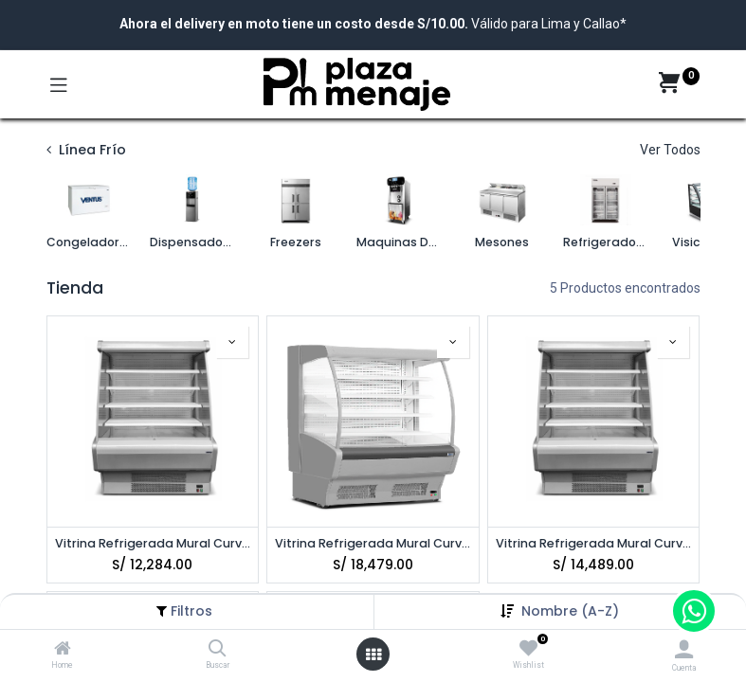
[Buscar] (218, 649)
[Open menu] (373, 654)
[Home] (62, 649)
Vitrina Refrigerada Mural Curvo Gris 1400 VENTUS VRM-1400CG (594, 543)
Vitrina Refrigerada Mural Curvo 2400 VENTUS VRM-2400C (373, 543)
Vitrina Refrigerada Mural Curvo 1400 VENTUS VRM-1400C (153, 543)
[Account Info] (684, 649)
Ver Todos (670, 149)
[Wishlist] (528, 648)
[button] (570, 611)
